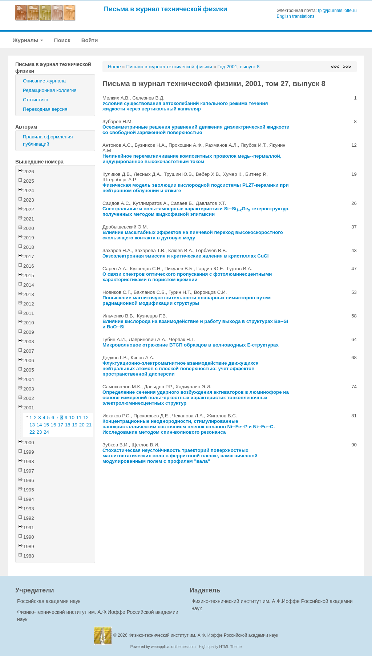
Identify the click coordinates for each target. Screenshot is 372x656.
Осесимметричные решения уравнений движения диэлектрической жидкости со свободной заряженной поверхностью (196, 129)
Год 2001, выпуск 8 (239, 66)
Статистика (35, 99)
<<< (335, 66)
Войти (89, 40)
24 (46, 432)
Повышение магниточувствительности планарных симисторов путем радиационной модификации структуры (186, 300)
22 (32, 432)
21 (89, 425)
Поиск (62, 40)
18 (67, 425)
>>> (347, 66)
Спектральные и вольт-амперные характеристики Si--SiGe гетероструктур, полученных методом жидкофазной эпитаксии (196, 211)
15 (46, 425)
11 (79, 417)
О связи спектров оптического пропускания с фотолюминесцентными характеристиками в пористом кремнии (187, 276)
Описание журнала (44, 81)
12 (86, 417)
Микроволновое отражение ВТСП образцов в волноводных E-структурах (190, 345)
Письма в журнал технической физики (165, 9)
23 (39, 432)
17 (60, 425)
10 (71, 417)
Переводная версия (45, 109)
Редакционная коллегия (50, 90)
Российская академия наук (48, 601)
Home (114, 66)
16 (53, 425)
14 (39, 425)
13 (32, 425)
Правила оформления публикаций (48, 140)
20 (82, 425)
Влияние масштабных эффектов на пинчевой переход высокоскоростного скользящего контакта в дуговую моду (192, 235)
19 (74, 425)
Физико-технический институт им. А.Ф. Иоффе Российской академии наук (203, 635)
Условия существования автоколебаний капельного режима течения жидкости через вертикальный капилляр (185, 106)
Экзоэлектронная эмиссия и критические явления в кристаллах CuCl (185, 256)
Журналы (28, 40)
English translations (296, 16)
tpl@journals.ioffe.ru (337, 10)
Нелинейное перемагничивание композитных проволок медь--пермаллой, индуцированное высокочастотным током (191, 158)
